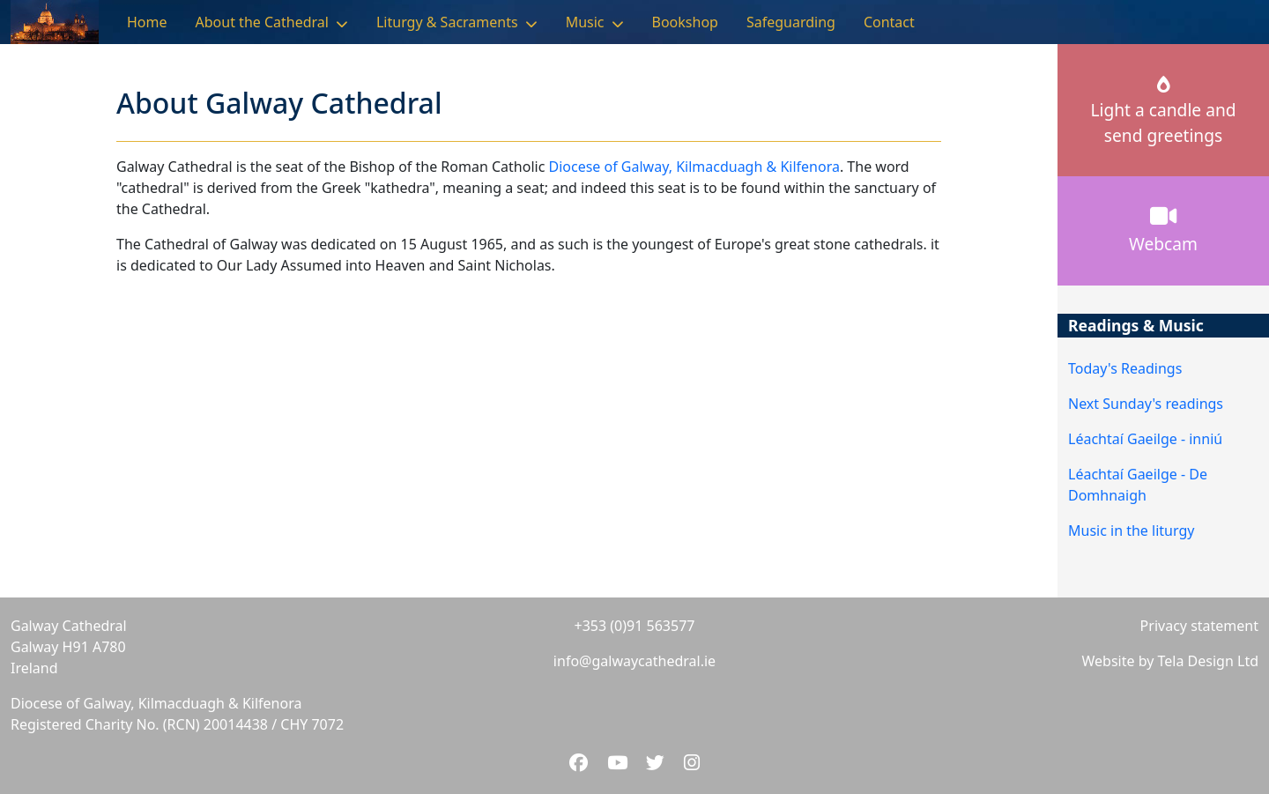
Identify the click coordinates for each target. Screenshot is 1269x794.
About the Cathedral (262, 22)
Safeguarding (790, 22)
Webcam (1163, 230)
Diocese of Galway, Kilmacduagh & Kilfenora (693, 166)
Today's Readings (1125, 368)
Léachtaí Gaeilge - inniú (1145, 439)
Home (147, 22)
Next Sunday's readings (1145, 403)
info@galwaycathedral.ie (634, 661)
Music (585, 22)
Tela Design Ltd (1208, 661)
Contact (889, 22)
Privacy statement (1199, 625)
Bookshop (685, 22)
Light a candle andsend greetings (1163, 112)
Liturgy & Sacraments (447, 22)
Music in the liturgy (1131, 530)
